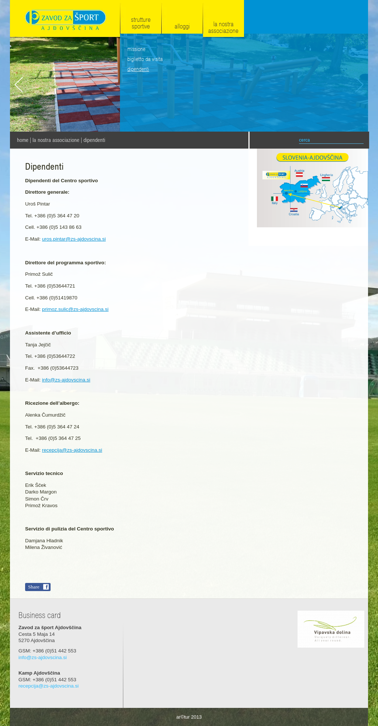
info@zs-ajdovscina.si (66, 380)
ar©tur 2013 (189, 717)
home (22, 140)
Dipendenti (94, 140)
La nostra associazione (55, 140)
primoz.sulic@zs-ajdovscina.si (75, 309)
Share (33, 587)
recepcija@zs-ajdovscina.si (72, 450)
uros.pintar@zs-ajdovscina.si (74, 239)
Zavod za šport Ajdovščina (65, 19)
